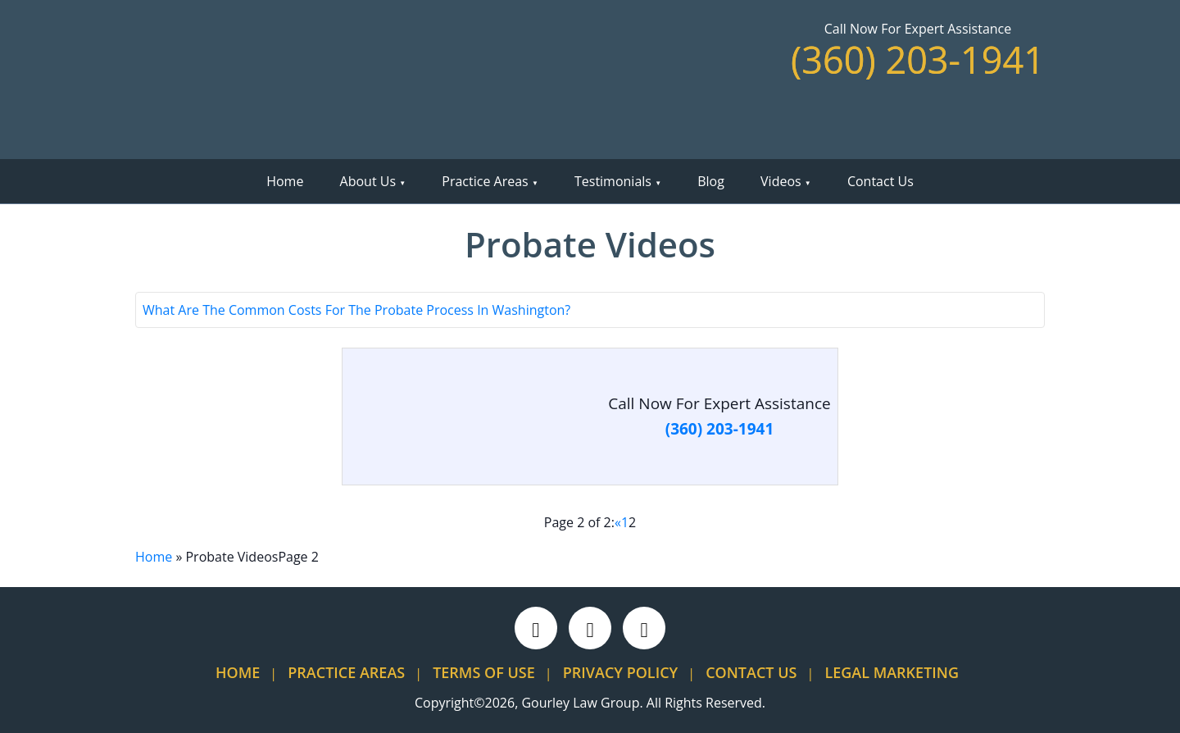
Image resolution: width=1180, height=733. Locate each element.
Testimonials (612, 181)
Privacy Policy (620, 672)
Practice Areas (485, 181)
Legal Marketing (891, 672)
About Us (368, 181)
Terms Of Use (484, 672)
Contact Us (880, 181)
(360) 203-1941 (918, 59)
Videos (780, 181)
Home (284, 181)
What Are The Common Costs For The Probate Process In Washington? (356, 310)
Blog (710, 181)
